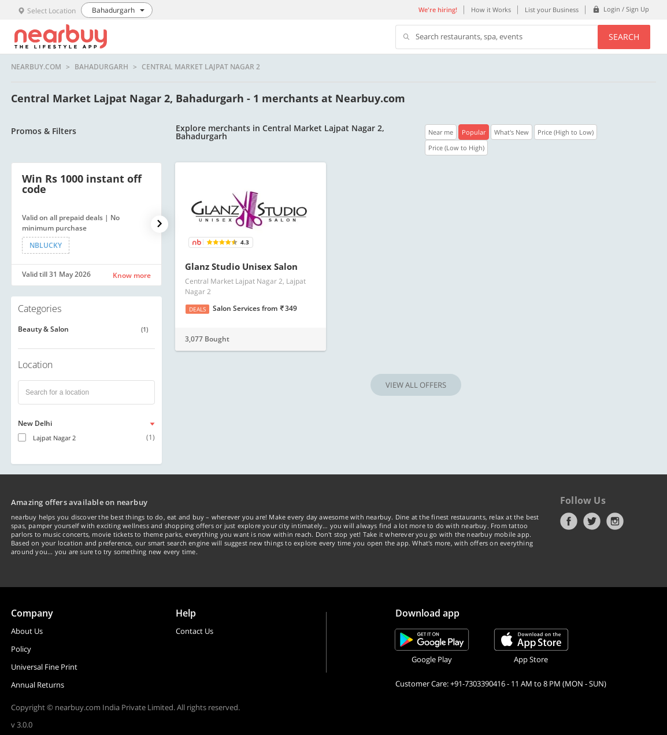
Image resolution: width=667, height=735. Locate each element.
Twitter (592, 521)
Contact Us (194, 631)
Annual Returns (37, 685)
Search (624, 36)
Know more (132, 275)
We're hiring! (437, 9)
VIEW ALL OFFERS (416, 385)
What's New (511, 132)
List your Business (552, 9)
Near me (440, 132)
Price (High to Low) (566, 132)
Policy (21, 649)
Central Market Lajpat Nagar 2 (201, 67)
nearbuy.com (36, 67)
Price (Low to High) (456, 147)
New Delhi (35, 423)
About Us (27, 631)
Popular (474, 132)
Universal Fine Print (44, 667)
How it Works (491, 9)
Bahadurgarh (101, 67)
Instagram (615, 521)
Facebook (568, 521)
